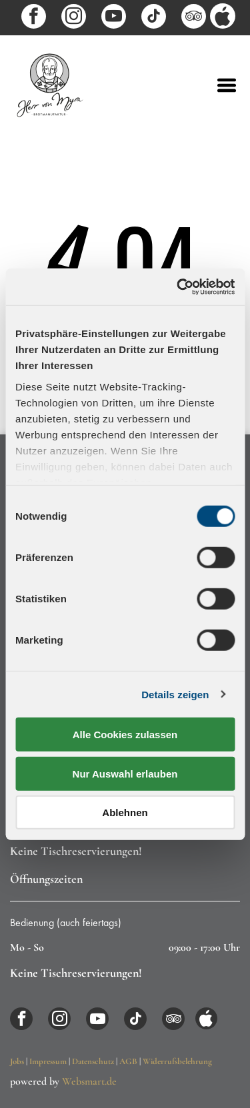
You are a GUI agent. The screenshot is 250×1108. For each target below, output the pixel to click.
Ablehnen (124, 812)
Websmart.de (89, 1081)
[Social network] (222, 17)
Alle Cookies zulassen (125, 734)
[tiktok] (153, 18)
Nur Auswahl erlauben (125, 773)
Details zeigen (175, 694)
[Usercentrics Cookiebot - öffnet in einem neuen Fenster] (178, 286)
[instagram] (73, 18)
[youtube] (113, 18)
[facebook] (33, 18)
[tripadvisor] (193, 18)
